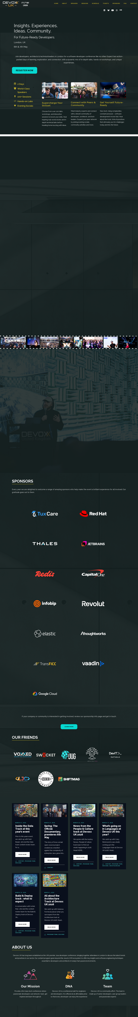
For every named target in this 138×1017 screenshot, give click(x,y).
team (121, 988)
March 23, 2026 (78, 819)
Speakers (74, 3)
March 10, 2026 (20, 889)
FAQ (125, 3)
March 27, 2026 (49, 819)
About (64, 3)
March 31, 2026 (20, 819)
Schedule (96, 3)
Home (56, 3)
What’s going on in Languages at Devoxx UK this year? (111, 827)
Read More (22, 848)
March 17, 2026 (107, 819)
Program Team (29, 855)
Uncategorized (114, 862)
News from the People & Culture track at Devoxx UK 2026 (83, 827)
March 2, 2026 (49, 889)
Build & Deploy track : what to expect (24, 895)
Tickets (106, 3)
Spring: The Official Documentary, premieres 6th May (52, 828)
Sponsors (116, 3)
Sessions (85, 3)
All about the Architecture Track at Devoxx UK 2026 (53, 897)
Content (21, 855)
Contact (134, 3)
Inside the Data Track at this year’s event (24, 825)
